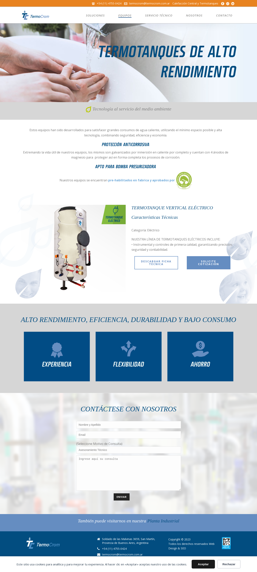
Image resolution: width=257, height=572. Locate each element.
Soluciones (95, 15)
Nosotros (194, 15)
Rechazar (228, 564)
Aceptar (203, 564)
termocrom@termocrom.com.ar (149, 3)
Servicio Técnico (158, 15)
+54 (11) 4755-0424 (109, 3)
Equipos (125, 15)
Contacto (224, 15)
